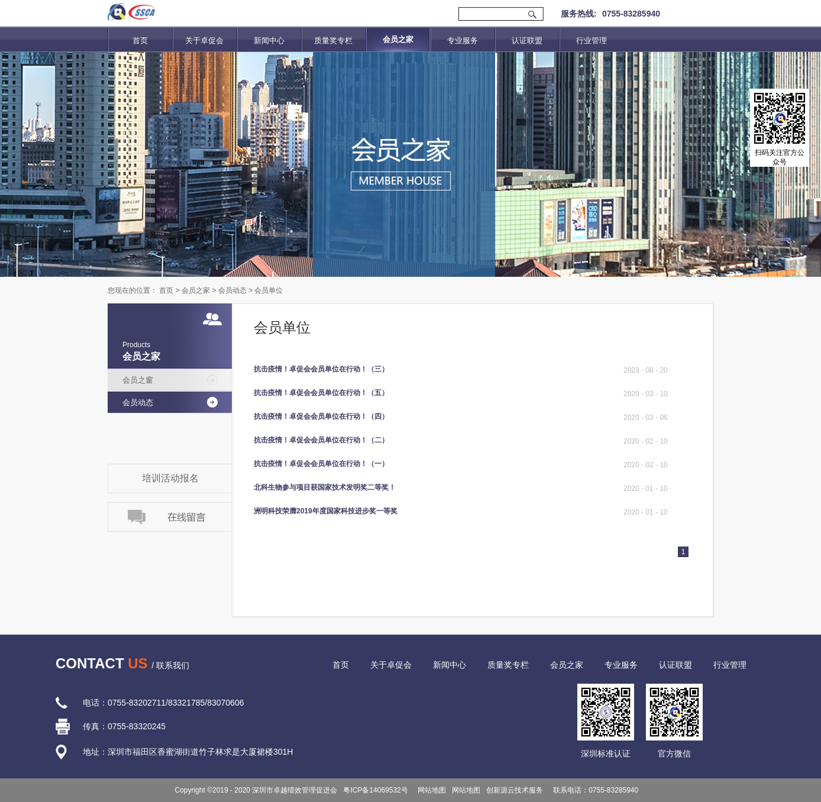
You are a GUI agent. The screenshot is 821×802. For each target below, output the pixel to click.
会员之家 (196, 290)
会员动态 (232, 290)
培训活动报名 (170, 478)
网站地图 (430, 790)
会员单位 (268, 290)
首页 (140, 40)
